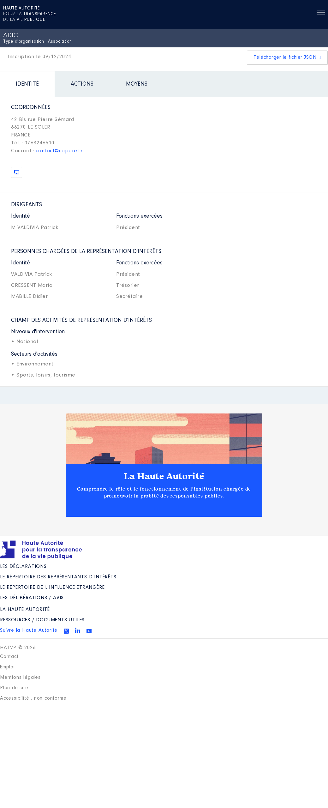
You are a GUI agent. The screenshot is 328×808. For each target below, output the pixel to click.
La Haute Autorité (164, 476)
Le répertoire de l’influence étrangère (52, 587)
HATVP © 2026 (18, 647)
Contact (9, 656)
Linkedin (77, 630)
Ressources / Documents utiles (42, 620)
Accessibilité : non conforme (33, 698)
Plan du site (14, 687)
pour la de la (29, 14)
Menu (321, 13)
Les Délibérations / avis (32, 597)
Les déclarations (23, 566)
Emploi (7, 667)
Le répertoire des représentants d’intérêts (58, 577)
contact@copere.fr (59, 151)
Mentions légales (20, 677)
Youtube (89, 631)
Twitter (66, 631)
